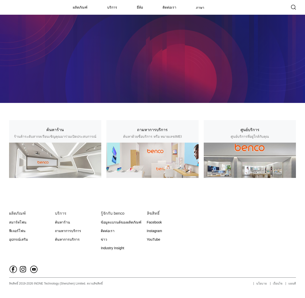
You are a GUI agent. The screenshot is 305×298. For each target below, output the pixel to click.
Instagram (154, 231)
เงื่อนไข (277, 283)
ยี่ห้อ (140, 7)
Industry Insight (112, 248)
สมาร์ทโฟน (17, 222)
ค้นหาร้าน (62, 222)
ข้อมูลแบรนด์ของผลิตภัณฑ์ (121, 222)
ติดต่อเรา (169, 7)
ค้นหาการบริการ (67, 239)
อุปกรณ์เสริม (18, 239)
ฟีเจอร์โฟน (17, 231)
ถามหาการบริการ (68, 231)
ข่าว (104, 239)
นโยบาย (261, 283)
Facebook (154, 222)
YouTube (153, 239)
